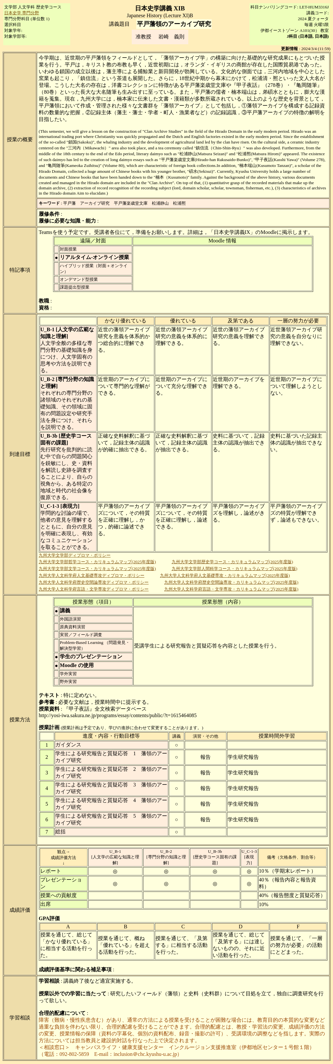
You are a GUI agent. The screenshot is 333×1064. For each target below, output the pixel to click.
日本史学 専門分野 (21, 12)
